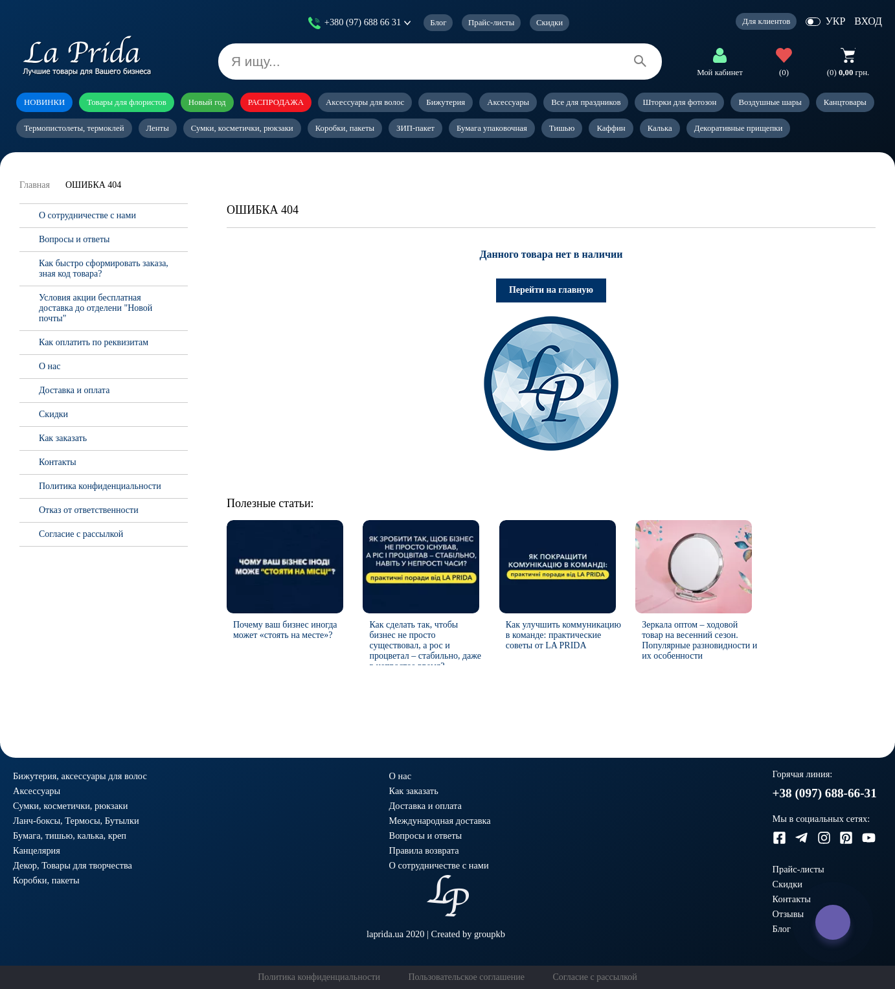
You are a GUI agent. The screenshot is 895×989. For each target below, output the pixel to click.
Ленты (157, 128)
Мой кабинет (720, 72)
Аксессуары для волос (365, 102)
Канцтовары (845, 102)
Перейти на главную (551, 290)
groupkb (489, 934)
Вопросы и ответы (74, 239)
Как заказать (63, 438)
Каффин (610, 128)
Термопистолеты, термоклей (74, 128)
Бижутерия (445, 102)
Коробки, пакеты (344, 128)
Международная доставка (440, 820)
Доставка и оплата (74, 390)
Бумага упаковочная (492, 128)
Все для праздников (585, 102)
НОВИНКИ (44, 102)
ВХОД (868, 21)
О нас (50, 366)
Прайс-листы (491, 22)
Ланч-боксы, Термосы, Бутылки (76, 820)
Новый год (207, 102)
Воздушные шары (769, 102)
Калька (660, 128)
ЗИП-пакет (415, 128)
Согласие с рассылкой (81, 534)
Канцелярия (36, 850)
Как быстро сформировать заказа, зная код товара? (103, 268)
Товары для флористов (126, 102)
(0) (784, 72)
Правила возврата (424, 850)
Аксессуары (508, 102)
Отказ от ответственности (89, 510)
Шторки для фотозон (679, 102)
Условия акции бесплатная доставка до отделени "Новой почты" (95, 308)
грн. (848, 72)
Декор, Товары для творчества (72, 865)
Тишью (562, 128)
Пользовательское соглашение (466, 977)
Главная (34, 185)
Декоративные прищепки (738, 128)
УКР (835, 21)
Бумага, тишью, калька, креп (69, 835)
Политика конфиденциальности (100, 486)
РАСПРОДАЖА (276, 102)
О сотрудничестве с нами (87, 215)
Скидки (549, 22)
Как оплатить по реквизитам (93, 342)
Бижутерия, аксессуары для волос (80, 776)
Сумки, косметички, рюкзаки (242, 128)
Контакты (57, 462)
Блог (438, 22)
